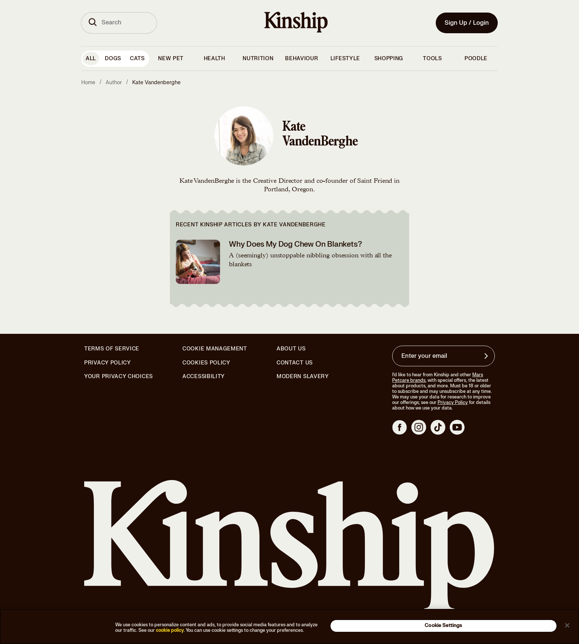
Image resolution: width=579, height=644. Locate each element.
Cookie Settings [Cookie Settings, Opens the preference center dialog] (443, 625)
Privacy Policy (107, 363)
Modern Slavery (303, 376)
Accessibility (203, 376)
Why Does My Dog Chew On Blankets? (295, 244)
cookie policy (170, 630)
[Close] (567, 625)
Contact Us (295, 363)
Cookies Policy (206, 363)
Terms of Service (111, 349)
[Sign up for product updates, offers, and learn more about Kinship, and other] (487, 356)
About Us (291, 349)
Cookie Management (214, 349)
